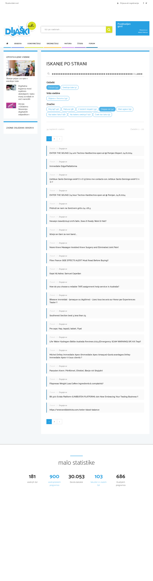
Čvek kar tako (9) (102, 114)
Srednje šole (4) (69, 87)
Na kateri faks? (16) (56, 114)
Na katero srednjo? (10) (80, 114)
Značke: (50, 104)
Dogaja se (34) (107, 109)
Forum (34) (53, 87)
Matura (67, 43)
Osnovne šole (34, 43)
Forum (92, 43)
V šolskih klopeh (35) (87, 109)
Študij (80, 43)
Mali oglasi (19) (124, 109)
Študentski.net (12, 3)
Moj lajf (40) (53, 109)
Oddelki (50, 82)
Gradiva (17, 43)
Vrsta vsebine (53, 93)
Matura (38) (68, 109)
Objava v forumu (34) (57, 98)
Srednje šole (53, 43)
